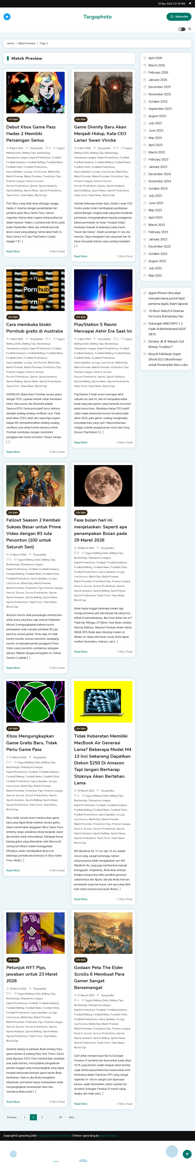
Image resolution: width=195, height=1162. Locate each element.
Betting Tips (29, 154)
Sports (34, 187)
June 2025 (156, 130)
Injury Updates (14, 173)
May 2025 (155, 138)
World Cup (41, 197)
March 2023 (157, 225)
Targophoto (97, 16)
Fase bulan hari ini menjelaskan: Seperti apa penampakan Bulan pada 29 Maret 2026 (103, 542)
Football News (54, 164)
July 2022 (155, 268)
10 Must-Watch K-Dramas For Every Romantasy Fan (166, 313)
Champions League (17, 159)
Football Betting (36, 164)
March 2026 (157, 65)
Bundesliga (43, 154)
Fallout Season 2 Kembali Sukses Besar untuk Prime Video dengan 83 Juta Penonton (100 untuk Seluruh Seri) (35, 546)
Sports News (31, 192)
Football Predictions (35, 169)
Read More (13, 253)
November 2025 (160, 94)
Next (71, 1138)
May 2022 (155, 275)
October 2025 (158, 101)
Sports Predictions (50, 192)
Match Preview (14, 178)
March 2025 (157, 152)
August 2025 (157, 116)
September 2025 (160, 109)
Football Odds (14, 169)
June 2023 (156, 203)
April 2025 (155, 145)
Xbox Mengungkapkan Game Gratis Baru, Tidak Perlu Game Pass (34, 757)
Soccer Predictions (17, 187)
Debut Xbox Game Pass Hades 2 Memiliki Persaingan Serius (33, 134)
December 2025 (160, 87)
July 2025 (155, 123)
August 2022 (157, 261)
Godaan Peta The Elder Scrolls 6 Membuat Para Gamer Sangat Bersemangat (101, 997)
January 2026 (158, 80)
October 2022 (158, 254)
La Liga (28, 173)
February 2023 (158, 232)
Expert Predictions (40, 159)
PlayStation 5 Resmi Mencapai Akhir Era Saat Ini (102, 334)
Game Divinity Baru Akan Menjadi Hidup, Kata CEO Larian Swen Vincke (103, 134)
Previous (12, 1138)
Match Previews (33, 178)
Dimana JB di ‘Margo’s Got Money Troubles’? (166, 344)
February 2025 (158, 159)
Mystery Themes (110, 1157)
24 (60, 1138)
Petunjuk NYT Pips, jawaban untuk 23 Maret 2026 (34, 994)
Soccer (39, 183)
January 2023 (158, 239)
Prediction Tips (52, 178)
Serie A (30, 183)
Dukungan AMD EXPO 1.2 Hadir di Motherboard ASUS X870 (167, 329)
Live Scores (40, 173)
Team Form (12, 197)
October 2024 (158, 188)
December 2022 (160, 246)
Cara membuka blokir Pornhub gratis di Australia (30, 334)
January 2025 (158, 167)
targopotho (36, 150)
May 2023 (155, 210)
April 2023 (155, 217)
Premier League (15, 183)
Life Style (13, 119)
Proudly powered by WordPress (55, 1157)
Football (56, 159)
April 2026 (155, 58)
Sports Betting (14, 192)
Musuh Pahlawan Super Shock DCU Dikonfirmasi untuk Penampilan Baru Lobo (168, 359)
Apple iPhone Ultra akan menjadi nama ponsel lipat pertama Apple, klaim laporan (168, 298)
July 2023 (155, 196)
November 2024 (160, 181)
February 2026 (158, 72)
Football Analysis (16, 164)
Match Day (54, 173)
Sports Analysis (48, 187)
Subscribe (179, 17)
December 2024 (160, 174)
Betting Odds (13, 154)
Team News (27, 197)
